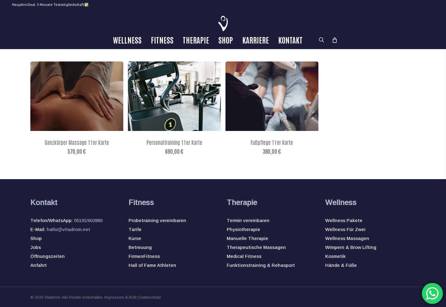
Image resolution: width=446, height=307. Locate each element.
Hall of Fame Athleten (152, 265)
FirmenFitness (144, 256)
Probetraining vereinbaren (157, 220)
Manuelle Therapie (247, 238)
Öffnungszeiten (47, 256)
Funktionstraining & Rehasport (261, 265)
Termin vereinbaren (248, 220)
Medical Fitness (244, 256)
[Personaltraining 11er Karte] (174, 96)
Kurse (135, 238)
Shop (36, 238)
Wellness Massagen (347, 238)
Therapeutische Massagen (256, 247)
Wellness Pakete (343, 220)
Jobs (35, 247)
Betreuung (140, 247)
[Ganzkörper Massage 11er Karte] (76, 96)
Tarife (135, 229)
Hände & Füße (341, 265)
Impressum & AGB (120, 297)
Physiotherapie (243, 229)
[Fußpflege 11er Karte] (271, 96)
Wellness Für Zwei (345, 229)
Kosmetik (335, 256)
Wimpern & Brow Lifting (350, 247)
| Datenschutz (149, 297)
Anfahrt (38, 265)
